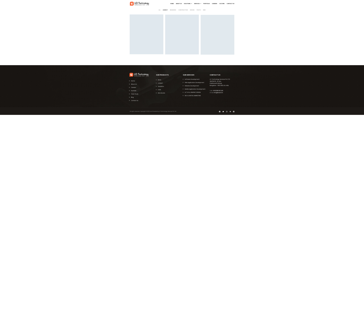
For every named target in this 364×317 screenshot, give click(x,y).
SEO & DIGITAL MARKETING (193, 96)
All (160, 10)
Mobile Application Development (195, 89)
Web (204, 10)
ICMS (159, 90)
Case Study (134, 94)
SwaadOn (161, 86)
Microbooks (161, 93)
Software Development (192, 79)
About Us (134, 84)
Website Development (192, 86)
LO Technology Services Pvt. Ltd (167, 111)
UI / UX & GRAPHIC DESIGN (193, 92)
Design (192, 10)
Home (133, 81)
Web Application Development (194, 82)
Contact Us (134, 100)
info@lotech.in (218, 93)
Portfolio (133, 91)
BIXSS (159, 80)
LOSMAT (160, 83)
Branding (173, 10)
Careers (133, 87)
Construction (183, 10)
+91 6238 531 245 (218, 91)
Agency (165, 10)
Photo (199, 10)
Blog (132, 97)
